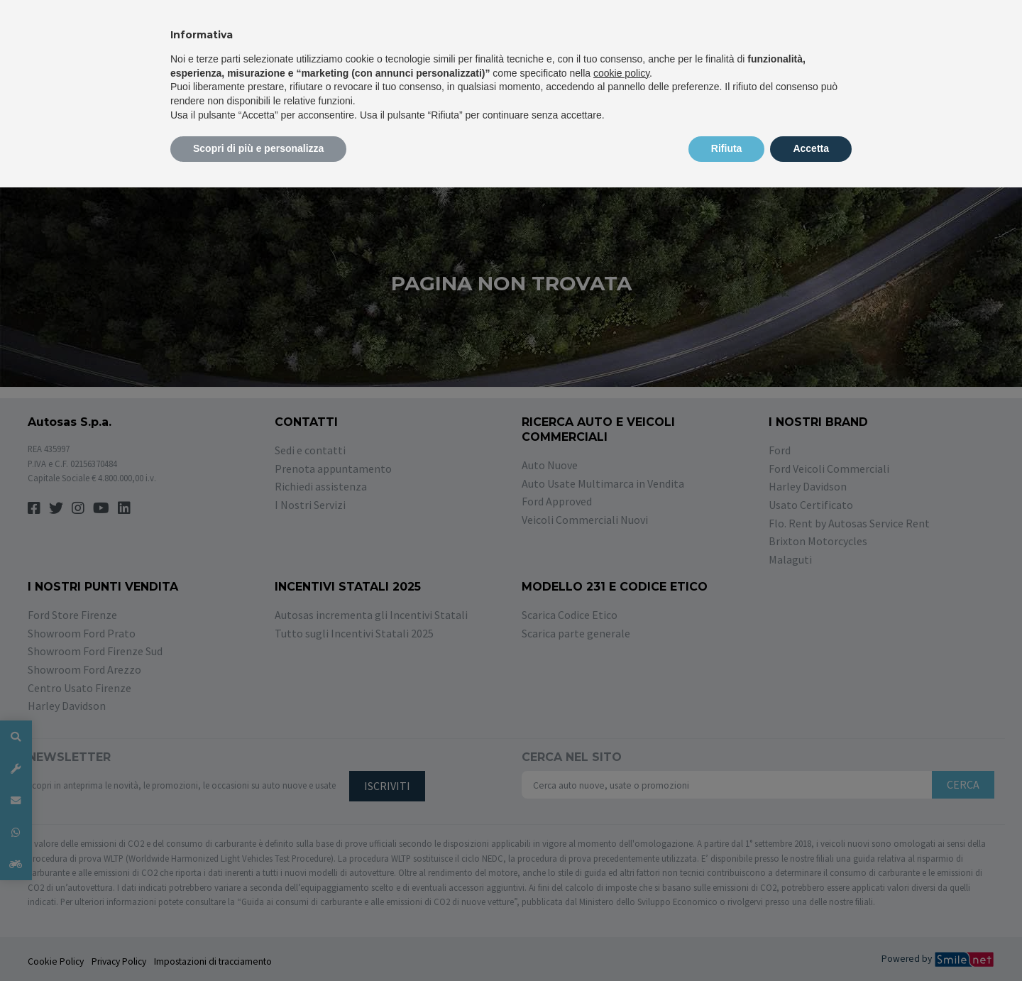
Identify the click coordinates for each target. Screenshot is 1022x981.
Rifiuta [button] (726, 148)
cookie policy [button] (621, 73)
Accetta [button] (811, 148)
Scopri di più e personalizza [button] (258, 148)
